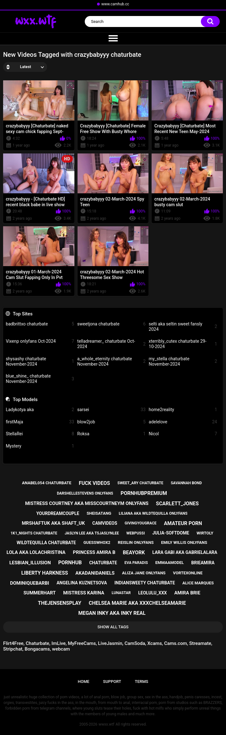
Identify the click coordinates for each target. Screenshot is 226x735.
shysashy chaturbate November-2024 (40, 361)
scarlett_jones (177, 504)
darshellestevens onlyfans (85, 493)
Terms (141, 681)
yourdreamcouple (57, 513)
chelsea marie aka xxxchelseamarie (137, 603)
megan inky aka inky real (111, 613)
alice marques (198, 583)
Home (83, 681)
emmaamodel (169, 562)
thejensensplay (59, 603)
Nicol (183, 434)
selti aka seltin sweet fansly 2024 (183, 326)
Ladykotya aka (40, 409)
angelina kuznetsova (81, 582)
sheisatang (99, 513)
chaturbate (103, 562)
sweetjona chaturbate (111, 324)
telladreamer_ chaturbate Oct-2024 (111, 344)
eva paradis (136, 563)
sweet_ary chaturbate (140, 483)
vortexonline (187, 573)
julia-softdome (170, 532)
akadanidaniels (95, 573)
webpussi (135, 533)
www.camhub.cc (115, 4)
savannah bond (186, 483)
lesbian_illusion (30, 563)
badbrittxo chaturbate (40, 324)
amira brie (187, 593)
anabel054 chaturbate (46, 482)
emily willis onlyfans (184, 542)
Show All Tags (113, 627)
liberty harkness (44, 573)
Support (112, 681)
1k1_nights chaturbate (33, 533)
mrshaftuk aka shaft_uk (53, 523)
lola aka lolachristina (36, 552)
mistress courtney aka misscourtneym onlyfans (86, 503)
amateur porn (183, 523)
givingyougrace (141, 523)
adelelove (183, 422)
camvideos (104, 523)
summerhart (40, 593)
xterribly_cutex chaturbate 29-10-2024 (183, 344)
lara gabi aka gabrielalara (184, 552)
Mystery (40, 446)
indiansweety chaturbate (144, 582)
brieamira (202, 562)
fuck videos (94, 483)
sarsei (111, 409)
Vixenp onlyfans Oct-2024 (40, 341)
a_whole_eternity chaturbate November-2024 (111, 361)
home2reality (183, 409)
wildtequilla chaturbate (46, 542)
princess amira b (94, 552)
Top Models (25, 399)
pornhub (70, 563)
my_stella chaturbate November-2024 (183, 361)
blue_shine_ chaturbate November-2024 (40, 378)
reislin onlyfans (135, 542)
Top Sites (23, 314)
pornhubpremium (144, 493)
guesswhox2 (96, 542)
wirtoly (204, 533)
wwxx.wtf (106, 724)
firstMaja (40, 422)
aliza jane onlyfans (143, 573)
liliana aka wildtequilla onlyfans (153, 513)
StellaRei (40, 434)
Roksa (111, 434)
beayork (134, 552)
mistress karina (83, 593)
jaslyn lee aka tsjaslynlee (92, 533)
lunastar (121, 593)
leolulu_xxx (152, 592)
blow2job (111, 422)
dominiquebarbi (29, 583)
